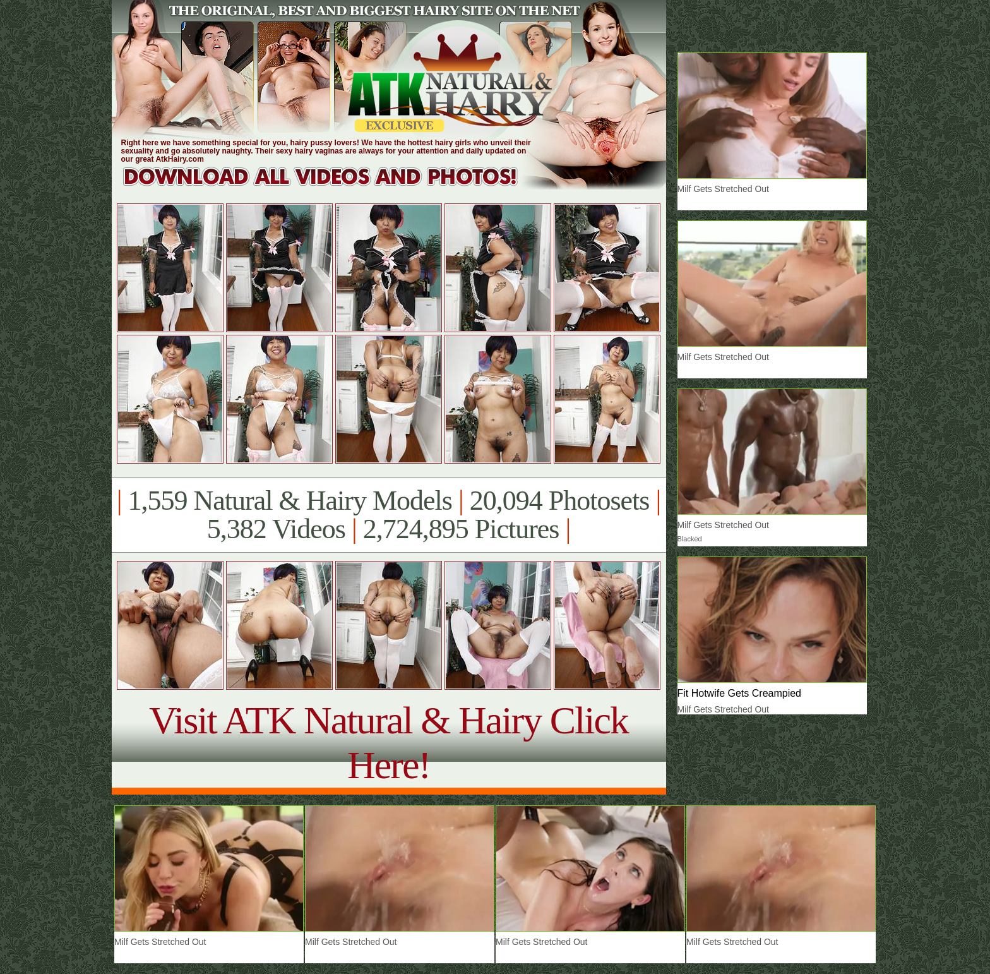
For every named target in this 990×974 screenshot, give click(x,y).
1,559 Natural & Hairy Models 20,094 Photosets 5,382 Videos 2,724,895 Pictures (388, 514)
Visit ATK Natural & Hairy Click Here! (388, 742)
